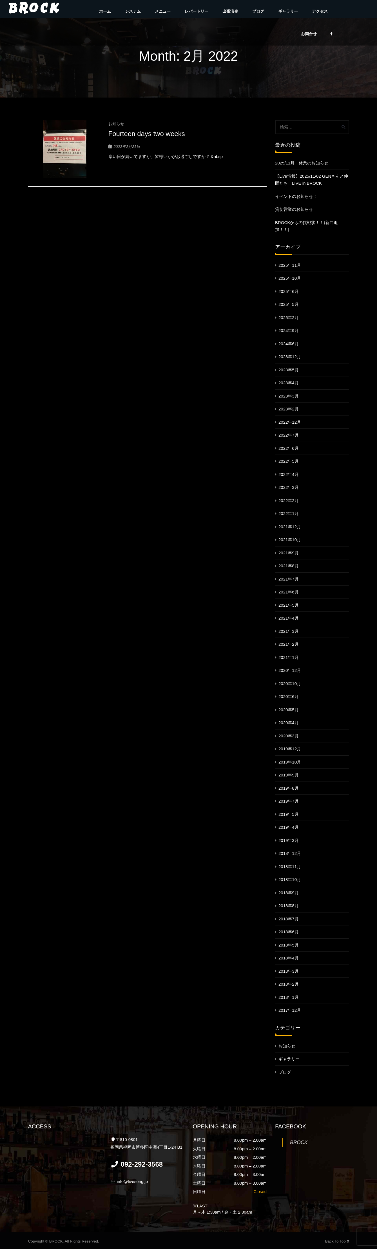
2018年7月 (288, 918)
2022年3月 (288, 487)
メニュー (163, 11)
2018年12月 (289, 853)
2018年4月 (288, 958)
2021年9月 (288, 552)
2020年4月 (288, 722)
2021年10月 (289, 539)
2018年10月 (289, 879)
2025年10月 (289, 278)
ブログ (258, 11)
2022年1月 (288, 513)
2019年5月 (288, 814)
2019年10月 (289, 762)
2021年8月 (288, 565)
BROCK (298, 1142)
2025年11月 (289, 265)
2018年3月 (288, 971)
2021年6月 (288, 592)
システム (133, 11)
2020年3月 (288, 735)
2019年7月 (288, 801)
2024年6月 (288, 343)
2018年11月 (289, 866)
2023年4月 (288, 382)
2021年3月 (288, 631)
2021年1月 (288, 657)
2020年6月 (288, 696)
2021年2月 (288, 644)
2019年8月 (288, 788)
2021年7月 (288, 579)
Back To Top (337, 1241)
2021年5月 (288, 605)
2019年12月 (289, 748)
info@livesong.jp (129, 1181)
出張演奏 (230, 11)
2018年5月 (288, 945)
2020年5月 (288, 709)
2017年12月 (289, 1010)
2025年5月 (288, 304)
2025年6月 (288, 291)
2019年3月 (288, 840)
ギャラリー (288, 11)
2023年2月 (288, 408)
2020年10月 (289, 683)
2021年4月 (288, 618)
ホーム (105, 11)
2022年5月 (288, 461)
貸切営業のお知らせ (294, 209)
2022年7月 (288, 435)
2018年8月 (288, 905)
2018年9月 (288, 892)
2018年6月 (288, 931)
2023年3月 (288, 396)
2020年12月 (289, 670)
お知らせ (116, 124)
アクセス (320, 11)
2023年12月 (289, 356)
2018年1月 (288, 997)
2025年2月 (288, 317)
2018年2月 (288, 984)
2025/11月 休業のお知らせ (301, 163)
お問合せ (309, 33)
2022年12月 (289, 422)
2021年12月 (289, 526)
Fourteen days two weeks (146, 133)
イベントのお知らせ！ (296, 196)
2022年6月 (288, 448)
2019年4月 (288, 827)
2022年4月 (288, 474)
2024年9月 (288, 330)
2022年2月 (288, 500)
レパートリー (196, 11)
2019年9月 (288, 775)
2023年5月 (288, 369)
